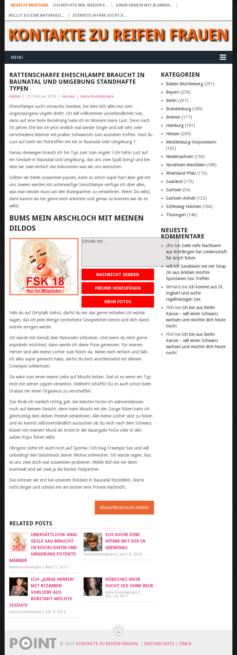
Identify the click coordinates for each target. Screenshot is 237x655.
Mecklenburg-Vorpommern (191, 142)
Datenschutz (159, 643)
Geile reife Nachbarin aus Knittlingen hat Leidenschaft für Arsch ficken (196, 251)
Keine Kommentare (97, 96)
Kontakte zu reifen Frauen (118, 35)
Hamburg (175, 125)
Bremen (173, 117)
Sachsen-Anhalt (180, 198)
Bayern (172, 92)
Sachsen (173, 189)
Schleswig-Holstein (183, 206)
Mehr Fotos (117, 301)
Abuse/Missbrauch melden (124, 507)
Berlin (171, 100)
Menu (17, 57)
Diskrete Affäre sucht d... (99, 15)
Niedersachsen (179, 156)
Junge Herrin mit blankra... (144, 5)
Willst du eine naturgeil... (36, 15)
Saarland (174, 181)
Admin (15, 96)
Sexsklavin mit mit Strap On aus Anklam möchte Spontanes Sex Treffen (196, 272)
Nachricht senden (117, 274)
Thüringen (176, 214)
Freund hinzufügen (118, 288)
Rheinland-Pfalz (181, 173)
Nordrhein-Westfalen (185, 164)
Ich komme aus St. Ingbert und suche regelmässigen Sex (194, 293)
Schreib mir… (130, 252)
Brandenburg (178, 108)
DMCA (185, 643)
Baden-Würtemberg (184, 83)
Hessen (68, 96)
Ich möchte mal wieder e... (80, 5)
